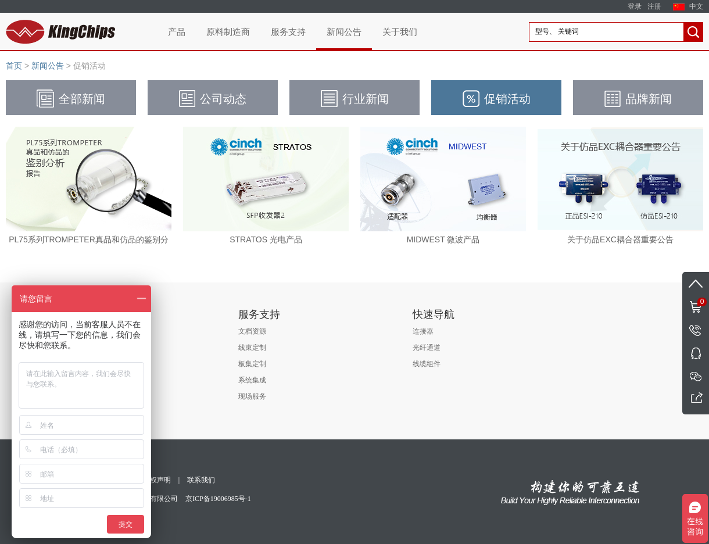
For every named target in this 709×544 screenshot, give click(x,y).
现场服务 (252, 396)
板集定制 (252, 364)
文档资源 (252, 331)
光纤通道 (427, 347)
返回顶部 (695, 283)
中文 (696, 6)
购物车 (694, 301)
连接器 (423, 331)
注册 (654, 6)
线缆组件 (427, 364)
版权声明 (157, 480)
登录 (635, 6)
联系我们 (201, 480)
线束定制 (252, 347)
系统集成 (252, 380)
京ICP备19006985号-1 (218, 499)
